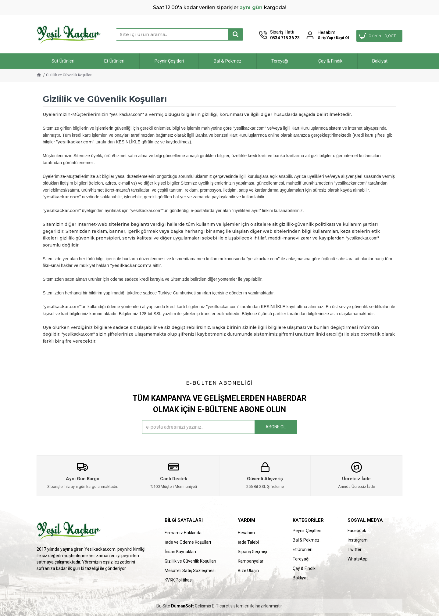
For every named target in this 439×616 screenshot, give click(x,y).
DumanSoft (182, 606)
